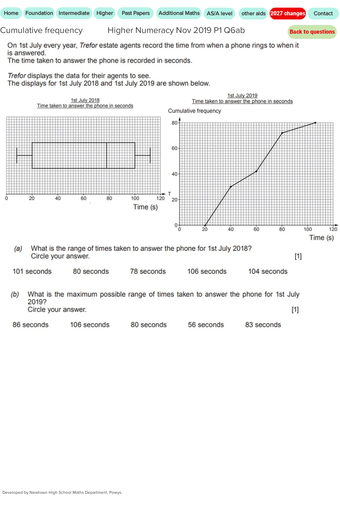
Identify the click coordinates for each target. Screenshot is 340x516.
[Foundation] (39, 13)
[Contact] (323, 13)
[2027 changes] (288, 13)
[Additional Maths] (179, 13)
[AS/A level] (219, 13)
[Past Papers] (135, 13)
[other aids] (253, 13)
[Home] (11, 13)
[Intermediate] (74, 13)
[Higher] (104, 13)
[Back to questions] (312, 32)
